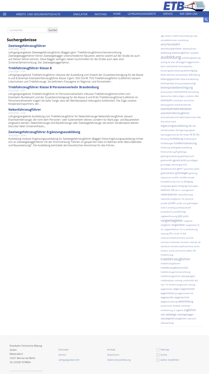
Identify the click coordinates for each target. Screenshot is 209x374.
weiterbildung (185, 301)
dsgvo (181, 96)
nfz (182, 198)
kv (182, 181)
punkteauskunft (183, 207)
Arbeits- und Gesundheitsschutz (38, 14)
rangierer (165, 224)
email (173, 121)
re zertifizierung (190, 229)
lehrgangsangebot (169, 186)
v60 (196, 280)
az (169, 62)
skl (199, 242)
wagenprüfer (167, 297)
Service (168, 14)
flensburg (165, 138)
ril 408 (183, 233)
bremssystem (167, 91)
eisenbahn (167, 100)
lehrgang (188, 181)
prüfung (171, 207)
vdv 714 (164, 284)
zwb (163, 314)
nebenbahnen (169, 194)
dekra (175, 96)
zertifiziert (185, 305)
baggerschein (192, 62)
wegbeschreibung (169, 301)
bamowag (183, 66)
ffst (181, 134)
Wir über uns (188, 14)
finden (186, 134)
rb (181, 229)
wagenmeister (188, 288)
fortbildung (176, 138)
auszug (164, 62)
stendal (173, 246)
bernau (171, 74)
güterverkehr (168, 173)
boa (183, 79)
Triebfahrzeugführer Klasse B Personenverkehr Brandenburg (53, 87)
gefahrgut (182, 151)
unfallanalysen (167, 280)
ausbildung (171, 57)
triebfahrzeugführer (175, 259)
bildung (196, 74)
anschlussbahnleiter (171, 48)
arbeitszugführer (180, 52)
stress (196, 246)
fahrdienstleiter (168, 130)
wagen (176, 288)
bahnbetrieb (172, 66)
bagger (182, 62)
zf (174, 310)
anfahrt (168, 35)
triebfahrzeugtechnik (170, 276)
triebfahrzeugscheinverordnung (175, 272)
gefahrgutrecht (187, 156)
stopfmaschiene (185, 246)
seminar (190, 237)
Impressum (113, 354)
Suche (136, 18)
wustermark (166, 305)
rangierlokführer (171, 229)
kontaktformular (168, 181)
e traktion (189, 96)
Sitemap (162, 349)
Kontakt (119, 18)
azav (173, 62)
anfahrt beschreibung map (184, 35)
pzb (180, 216)
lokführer (166, 190)
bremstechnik (181, 91)
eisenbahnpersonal (170, 117)
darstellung (193, 91)
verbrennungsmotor (178, 284)
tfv (194, 250)
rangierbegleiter (172, 220)
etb (190, 125)
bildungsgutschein (170, 79)
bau (190, 66)
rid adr (176, 233)
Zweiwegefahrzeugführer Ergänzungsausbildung (44, 132)
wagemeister (167, 289)
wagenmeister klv (185, 293)
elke (199, 117)
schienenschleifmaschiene (173, 237)
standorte (165, 246)
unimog (178, 280)
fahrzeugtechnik (168, 134)
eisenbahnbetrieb (182, 104)
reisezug (165, 233)
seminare (165, 242)
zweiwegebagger (185, 314)
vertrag (192, 284)
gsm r (180, 168)
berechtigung (190, 70)
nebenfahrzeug (185, 194)
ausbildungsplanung (190, 57)
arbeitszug (166, 52)
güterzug (193, 173)
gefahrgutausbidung (170, 156)
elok (163, 121)
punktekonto (167, 211)
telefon (189, 250)
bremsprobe (167, 83)
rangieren (188, 220)
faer (194, 125)
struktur (164, 250)
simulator (184, 242)
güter (196, 168)
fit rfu (196, 134)
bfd (190, 74)
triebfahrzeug (167, 254)
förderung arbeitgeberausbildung (176, 147)
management (187, 190)
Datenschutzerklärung (119, 359)
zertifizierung (167, 310)
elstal (167, 121)
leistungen (193, 186)
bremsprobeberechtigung (177, 87)
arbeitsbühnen (189, 48)
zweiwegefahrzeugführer (174, 318)
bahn (163, 66)
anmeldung (183, 40)
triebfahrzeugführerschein (174, 267)
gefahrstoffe (166, 160)
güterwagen (181, 173)
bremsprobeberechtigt (185, 83)
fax (177, 134)
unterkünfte (188, 280)
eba (197, 96)
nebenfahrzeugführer (171, 198)
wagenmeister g (169, 293)
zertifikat (177, 305)
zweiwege (170, 314)
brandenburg (192, 79)
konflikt (183, 177)
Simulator (80, 14)
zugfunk (179, 310)
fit (191, 134)
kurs (179, 181)
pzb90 (186, 216)
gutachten (189, 168)
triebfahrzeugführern (171, 263)
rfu (171, 233)
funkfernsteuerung (185, 143)
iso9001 (175, 177)
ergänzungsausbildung (174, 125)
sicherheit (175, 242)
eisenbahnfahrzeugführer (175, 113)
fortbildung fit (190, 138)
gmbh (184, 160)
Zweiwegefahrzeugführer (27, 46)
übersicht (191, 318)
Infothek (101, 14)
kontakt (191, 177)
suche (172, 250)
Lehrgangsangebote (142, 14)
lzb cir (178, 190)
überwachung (167, 322)
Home (117, 14)
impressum (166, 177)
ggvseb (176, 160)
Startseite (63, 349)
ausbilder (194, 52)
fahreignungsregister (185, 130)
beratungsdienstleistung (172, 70)
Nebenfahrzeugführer (24, 109)
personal (189, 198)
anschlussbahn (170, 44)
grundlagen (192, 160)
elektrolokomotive (187, 117)
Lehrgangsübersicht (68, 359)
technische (180, 250)
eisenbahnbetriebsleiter (176, 109)
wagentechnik (181, 297)
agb (162, 35)
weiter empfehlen (167, 359)
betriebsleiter (182, 74)
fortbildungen (167, 143)
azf (177, 62)
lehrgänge (183, 186)
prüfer (172, 203)
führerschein (167, 151)
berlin (163, 74)
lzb (173, 190)
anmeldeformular (169, 40)
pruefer (164, 203)
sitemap (193, 242)
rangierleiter (178, 225)
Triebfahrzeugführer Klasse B (30, 68)
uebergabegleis (188, 276)
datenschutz (166, 96)
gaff (175, 151)
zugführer (190, 310)
